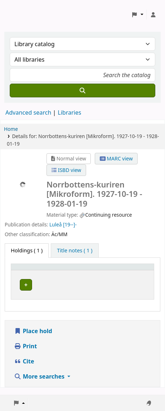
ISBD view (66, 170)
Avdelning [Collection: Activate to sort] (90, 270)
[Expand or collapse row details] (137, 291)
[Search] (82, 90)
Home (11, 128)
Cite (24, 368)
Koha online (24, 14)
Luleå (55, 224)
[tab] (74, 250)
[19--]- (70, 224)
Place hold (33, 338)
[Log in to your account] (153, 15)
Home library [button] (31, 270)
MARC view (116, 158)
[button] (137, 15)
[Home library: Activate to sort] (42, 270)
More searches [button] (40, 384)
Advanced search (28, 112)
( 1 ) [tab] (27, 250)
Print (25, 353)
